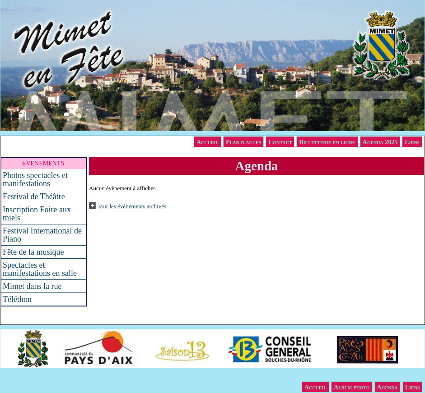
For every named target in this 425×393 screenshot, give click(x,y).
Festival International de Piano (42, 234)
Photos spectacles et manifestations (35, 179)
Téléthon (17, 299)
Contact (280, 142)
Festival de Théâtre (34, 196)
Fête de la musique (33, 251)
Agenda (387, 387)
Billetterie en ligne (327, 142)
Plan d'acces (243, 142)
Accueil (207, 142)
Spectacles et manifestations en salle (40, 269)
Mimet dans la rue (32, 286)
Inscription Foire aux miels (37, 213)
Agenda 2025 (380, 142)
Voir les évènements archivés (132, 206)
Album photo (352, 387)
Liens (412, 142)
